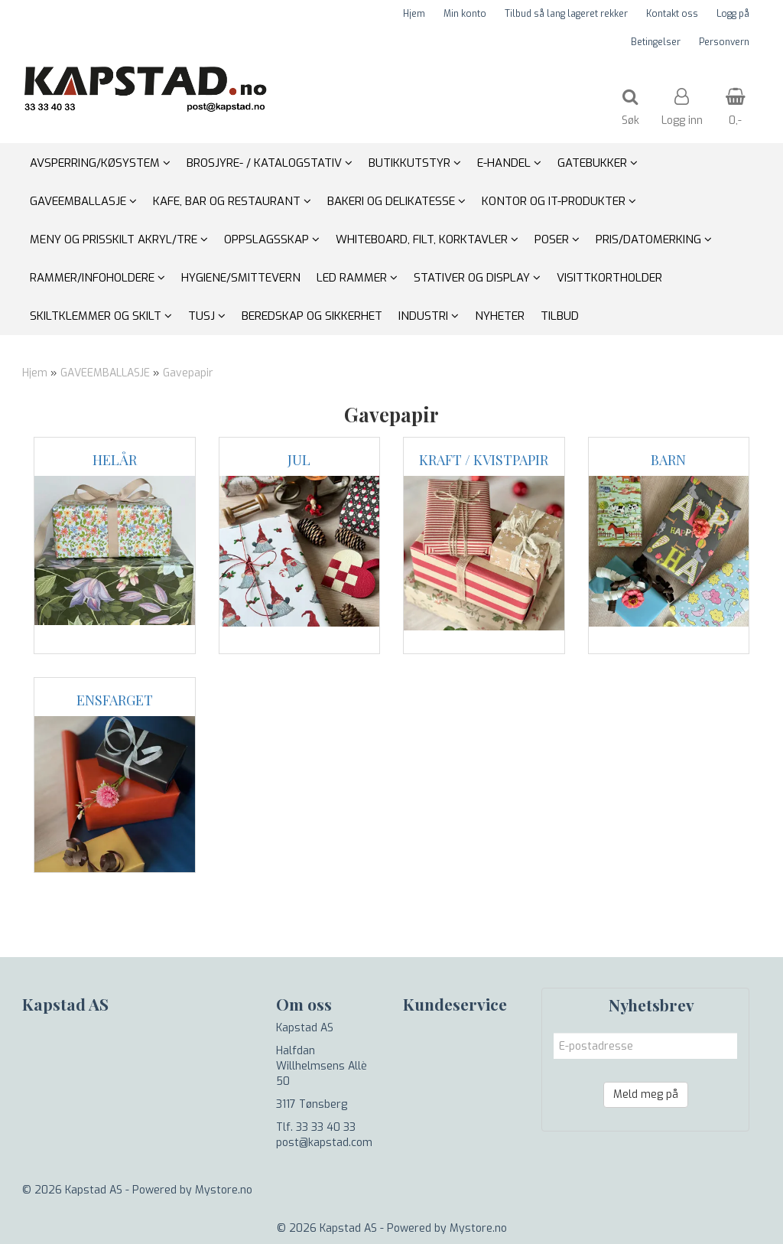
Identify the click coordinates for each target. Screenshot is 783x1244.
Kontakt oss (672, 14)
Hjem (414, 14)
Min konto (464, 14)
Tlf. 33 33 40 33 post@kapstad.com (324, 1135)
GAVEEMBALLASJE (105, 373)
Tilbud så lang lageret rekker (566, 14)
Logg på (732, 14)
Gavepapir (188, 373)
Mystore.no (223, 1190)
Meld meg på (645, 1094)
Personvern (724, 42)
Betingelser (656, 42)
